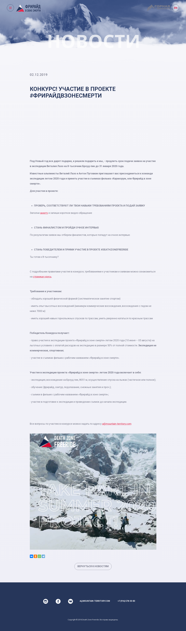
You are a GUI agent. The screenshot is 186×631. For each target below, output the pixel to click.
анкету (44, 212)
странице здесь (42, 276)
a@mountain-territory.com (116, 423)
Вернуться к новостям (93, 566)
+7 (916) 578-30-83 (126, 601)
